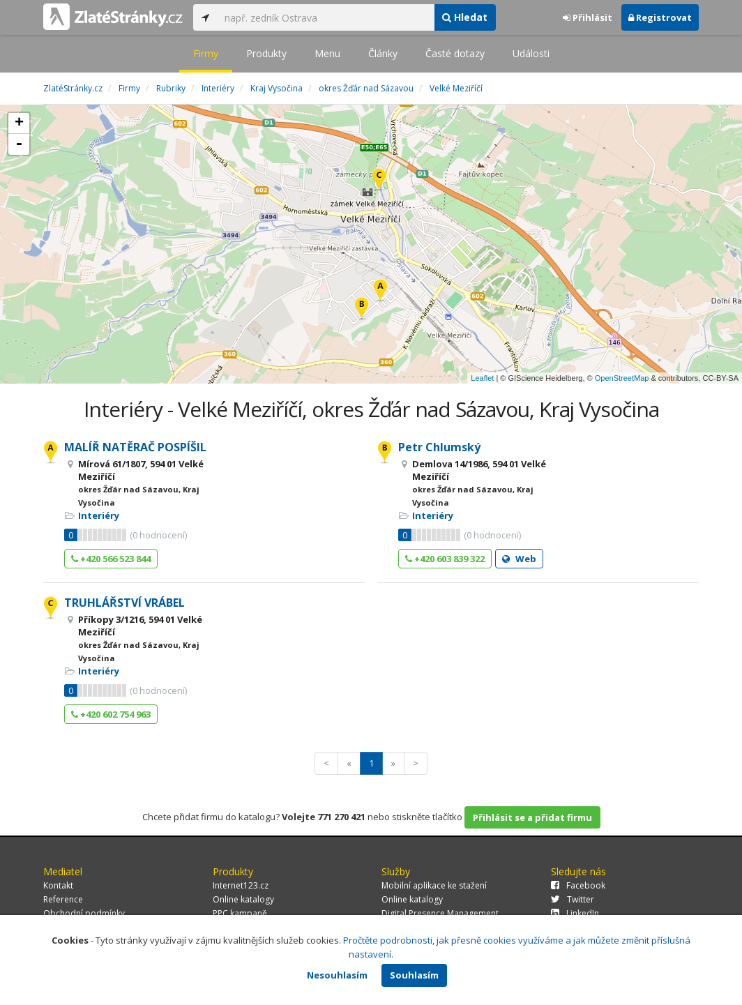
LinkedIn (575, 913)
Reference (63, 899)
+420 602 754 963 (111, 714)
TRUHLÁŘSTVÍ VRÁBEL (124, 602)
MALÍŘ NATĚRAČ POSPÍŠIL (135, 447)
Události (531, 53)
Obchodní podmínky (84, 913)
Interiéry (98, 515)
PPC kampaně (240, 913)
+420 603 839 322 (445, 558)
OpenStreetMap (622, 378)
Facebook (578, 885)
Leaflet (482, 378)
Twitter (572, 899)
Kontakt (58, 885)
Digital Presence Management (440, 913)
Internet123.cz (240, 885)
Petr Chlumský (439, 447)
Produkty (266, 53)
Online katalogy (243, 899)
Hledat (464, 17)
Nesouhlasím (337, 975)
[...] (325, 17)
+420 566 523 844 (111, 558)
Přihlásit (587, 17)
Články (382, 53)
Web (519, 558)
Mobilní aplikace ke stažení (434, 885)
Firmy (205, 53)
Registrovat (660, 17)
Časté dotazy (455, 53)
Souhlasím (414, 975)
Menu (327, 53)
